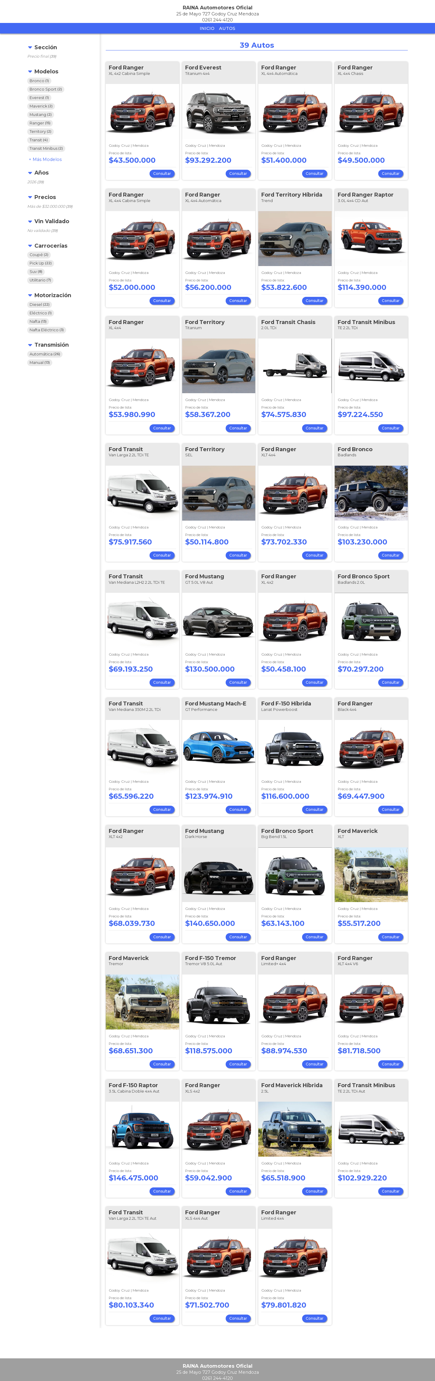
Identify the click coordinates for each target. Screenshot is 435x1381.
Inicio (207, 28)
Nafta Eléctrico (47, 330)
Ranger (40, 123)
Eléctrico (41, 313)
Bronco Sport (46, 89)
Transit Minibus (46, 148)
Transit (39, 140)
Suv (36, 271)
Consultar (162, 173)
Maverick (41, 106)
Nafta (38, 321)
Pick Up (41, 263)
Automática (45, 354)
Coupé (39, 254)
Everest (39, 97)
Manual (40, 362)
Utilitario (40, 280)
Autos (227, 28)
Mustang (41, 114)
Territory (40, 131)
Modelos (47, 159)
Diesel (40, 304)
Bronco (39, 81)
